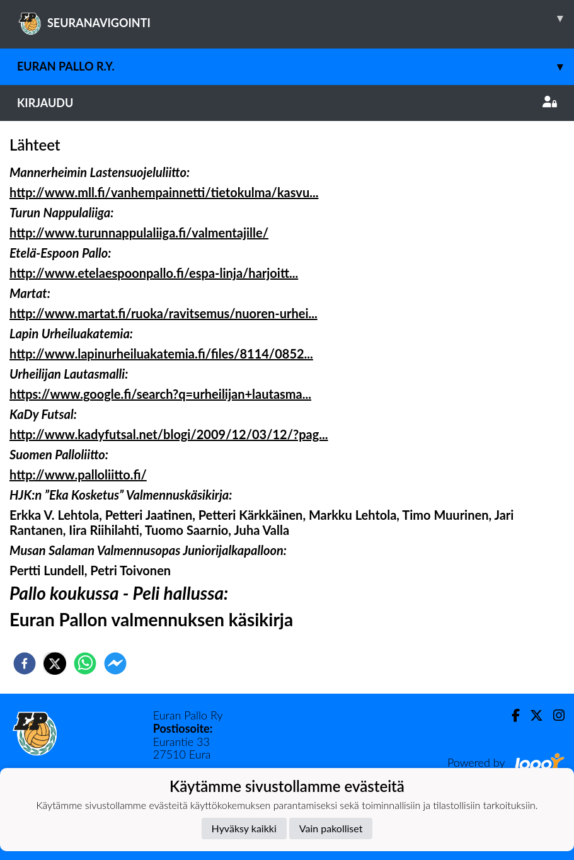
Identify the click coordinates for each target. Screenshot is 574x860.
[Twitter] (531, 715)
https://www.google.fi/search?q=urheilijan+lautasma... (160, 393)
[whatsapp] (85, 663)
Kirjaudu (287, 103)
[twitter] (54, 663)
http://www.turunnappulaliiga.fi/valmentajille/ (138, 232)
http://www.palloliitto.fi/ (78, 474)
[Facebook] (511, 715)
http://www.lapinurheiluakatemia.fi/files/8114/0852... (161, 353)
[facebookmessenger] (115, 663)
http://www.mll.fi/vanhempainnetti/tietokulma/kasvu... (163, 192)
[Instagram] (554, 715)
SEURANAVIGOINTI (295, 18)
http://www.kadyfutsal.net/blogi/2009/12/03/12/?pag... (168, 434)
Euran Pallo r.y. (295, 66)
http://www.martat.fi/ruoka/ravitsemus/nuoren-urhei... (163, 313)
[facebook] (24, 663)
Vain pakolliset (331, 828)
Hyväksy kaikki (244, 828)
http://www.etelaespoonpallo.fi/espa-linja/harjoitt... (153, 272)
